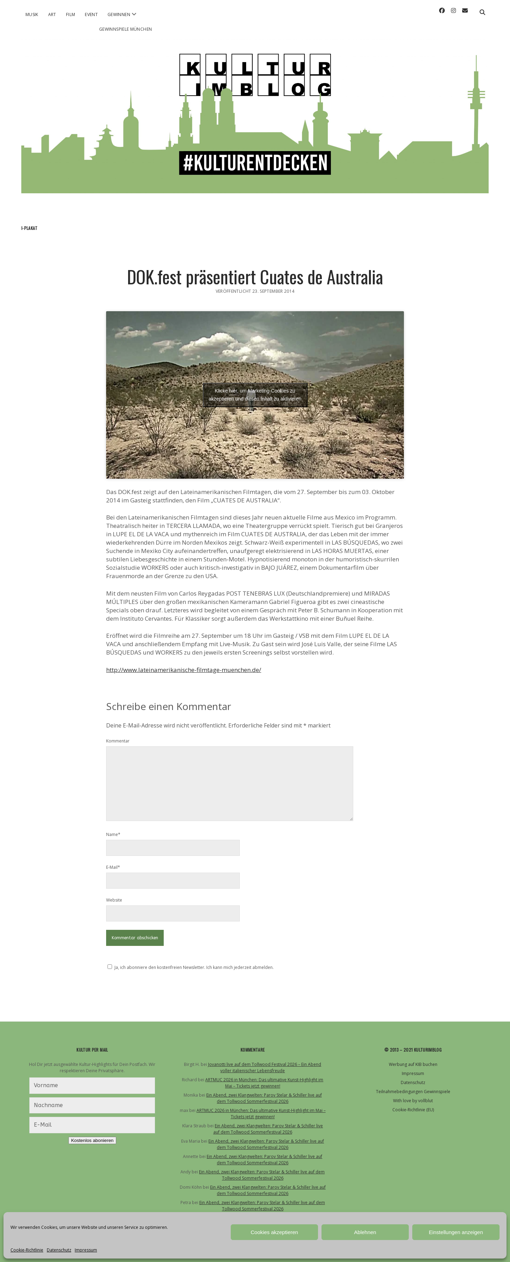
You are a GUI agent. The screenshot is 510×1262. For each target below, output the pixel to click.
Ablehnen (365, 1232)
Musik (31, 14)
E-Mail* (113, 867)
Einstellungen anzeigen (456, 1232)
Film (70, 14)
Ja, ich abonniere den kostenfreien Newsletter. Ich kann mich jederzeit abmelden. (194, 967)
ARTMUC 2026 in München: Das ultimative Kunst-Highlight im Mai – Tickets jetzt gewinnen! (264, 1083)
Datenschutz (59, 1250)
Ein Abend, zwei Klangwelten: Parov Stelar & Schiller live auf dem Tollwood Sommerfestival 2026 (264, 1098)
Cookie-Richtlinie (26, 1250)
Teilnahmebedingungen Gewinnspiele (413, 1092)
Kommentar (118, 741)
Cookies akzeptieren (274, 1232)
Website (114, 900)
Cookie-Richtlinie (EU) (413, 1110)
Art (52, 14)
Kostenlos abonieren (92, 1140)
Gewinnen (119, 14)
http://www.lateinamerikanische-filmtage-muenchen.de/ (183, 670)
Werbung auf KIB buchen (413, 1064)
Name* (113, 834)
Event (91, 14)
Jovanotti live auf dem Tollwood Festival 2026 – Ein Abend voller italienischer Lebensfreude (264, 1067)
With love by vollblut (413, 1101)
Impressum (86, 1250)
